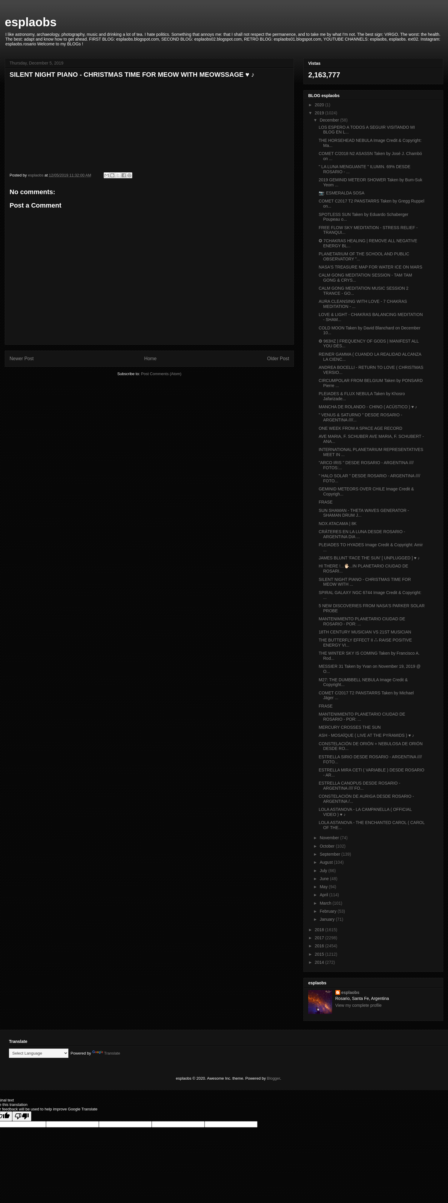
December (330, 120)
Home (150, 358)
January (328, 919)
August (327, 862)
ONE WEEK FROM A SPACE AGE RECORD (360, 428)
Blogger (273, 1078)
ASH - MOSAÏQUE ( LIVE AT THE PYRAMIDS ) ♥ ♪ (366, 735)
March (326, 903)
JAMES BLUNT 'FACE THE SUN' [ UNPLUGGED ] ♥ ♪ (369, 558)
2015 (320, 954)
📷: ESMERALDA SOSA (341, 193)
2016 (320, 945)
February (328, 911)
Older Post (278, 358)
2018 (320, 929)
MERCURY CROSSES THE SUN (350, 727)
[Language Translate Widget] (38, 1053)
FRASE (326, 502)
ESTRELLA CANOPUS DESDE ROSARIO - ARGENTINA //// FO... (359, 786)
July (324, 870)
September (330, 854)
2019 (320, 113)
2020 (320, 104)
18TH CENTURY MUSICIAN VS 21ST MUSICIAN (365, 632)
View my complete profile (358, 1005)
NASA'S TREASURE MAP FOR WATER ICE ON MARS (370, 267)
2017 (320, 937)
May (324, 886)
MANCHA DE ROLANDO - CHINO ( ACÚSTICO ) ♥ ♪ (368, 406)
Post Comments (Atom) (161, 374)
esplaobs (30, 22)
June (325, 878)
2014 (320, 962)
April (324, 894)
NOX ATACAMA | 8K (338, 523)
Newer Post (22, 358)
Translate (106, 1053)
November (330, 837)
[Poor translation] (21, 1116)
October (328, 846)
